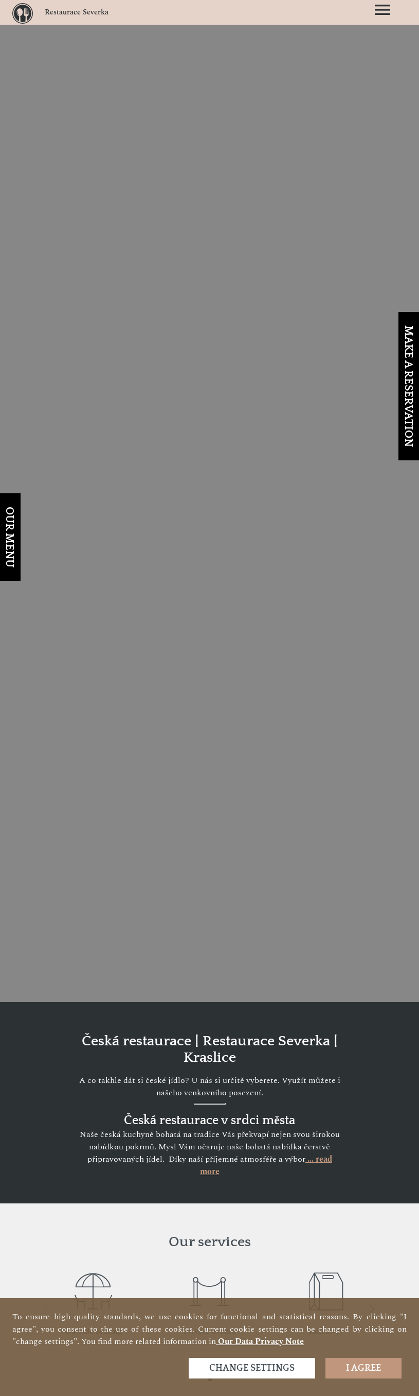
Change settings (252, 1368)
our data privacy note (260, 1341)
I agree (363, 1368)
